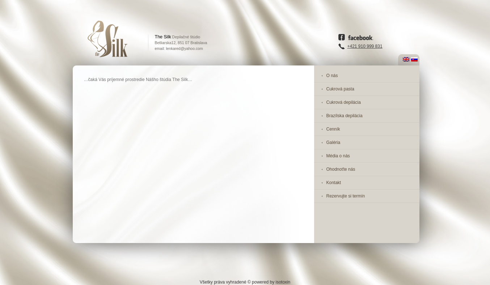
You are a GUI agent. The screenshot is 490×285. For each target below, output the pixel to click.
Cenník (333, 129)
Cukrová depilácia (343, 102)
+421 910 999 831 (365, 46)
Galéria (333, 142)
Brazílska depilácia (344, 115)
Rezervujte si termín (345, 196)
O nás (332, 75)
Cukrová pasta (340, 89)
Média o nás (338, 155)
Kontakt (333, 182)
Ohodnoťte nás (340, 169)
